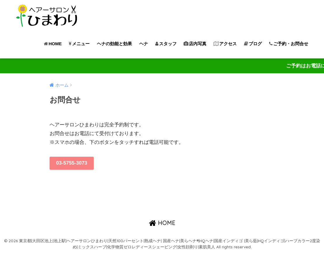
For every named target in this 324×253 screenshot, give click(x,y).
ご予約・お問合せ (288, 43)
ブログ (253, 43)
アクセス (225, 43)
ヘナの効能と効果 (114, 43)
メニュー (79, 43)
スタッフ (166, 43)
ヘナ (143, 43)
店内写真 (195, 43)
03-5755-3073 (71, 163)
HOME (53, 43)
